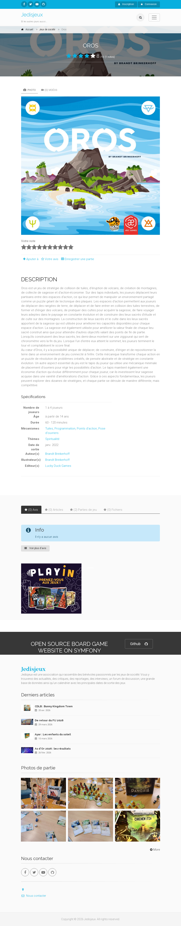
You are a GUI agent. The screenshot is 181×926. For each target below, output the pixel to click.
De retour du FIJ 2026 (49, 720)
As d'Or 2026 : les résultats (53, 748)
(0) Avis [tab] (31, 510)
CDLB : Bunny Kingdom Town (54, 706)
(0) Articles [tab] (54, 510)
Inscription (126, 4)
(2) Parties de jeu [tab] (83, 510)
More (154, 849)
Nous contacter (33, 895)
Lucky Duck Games (58, 466)
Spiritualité (52, 439)
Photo (29, 89)
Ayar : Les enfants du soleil (53, 734)
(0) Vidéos (49, 89)
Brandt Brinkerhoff (57, 454)
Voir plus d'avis (35, 548)
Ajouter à (29, 259)
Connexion (149, 4)
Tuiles (49, 428)
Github (139, 644)
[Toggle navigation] (154, 17)
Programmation (65, 428)
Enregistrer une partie (76, 259)
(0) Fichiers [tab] (113, 510)
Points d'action (87, 428)
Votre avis (49, 259)
